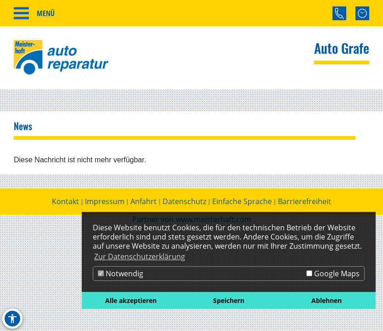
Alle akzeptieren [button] (131, 300)
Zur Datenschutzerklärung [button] (139, 256)
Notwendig (120, 273)
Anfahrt (143, 202)
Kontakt (65, 202)
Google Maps (333, 273)
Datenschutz (184, 202)
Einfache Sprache (242, 202)
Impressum (104, 202)
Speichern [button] (228, 300)
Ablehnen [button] (326, 300)
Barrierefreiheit (304, 202)
